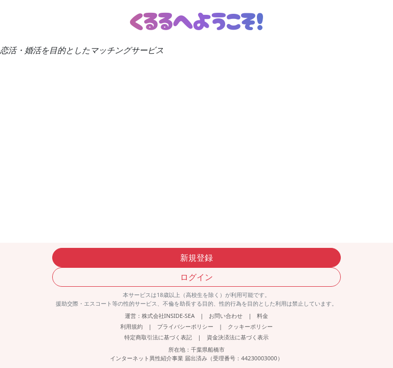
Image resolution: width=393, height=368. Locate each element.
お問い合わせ (226, 315)
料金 (262, 315)
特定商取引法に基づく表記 (158, 337)
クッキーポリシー (250, 326)
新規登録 (196, 257)
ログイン (196, 277)
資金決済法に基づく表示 (238, 337)
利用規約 (131, 326)
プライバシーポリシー (185, 326)
